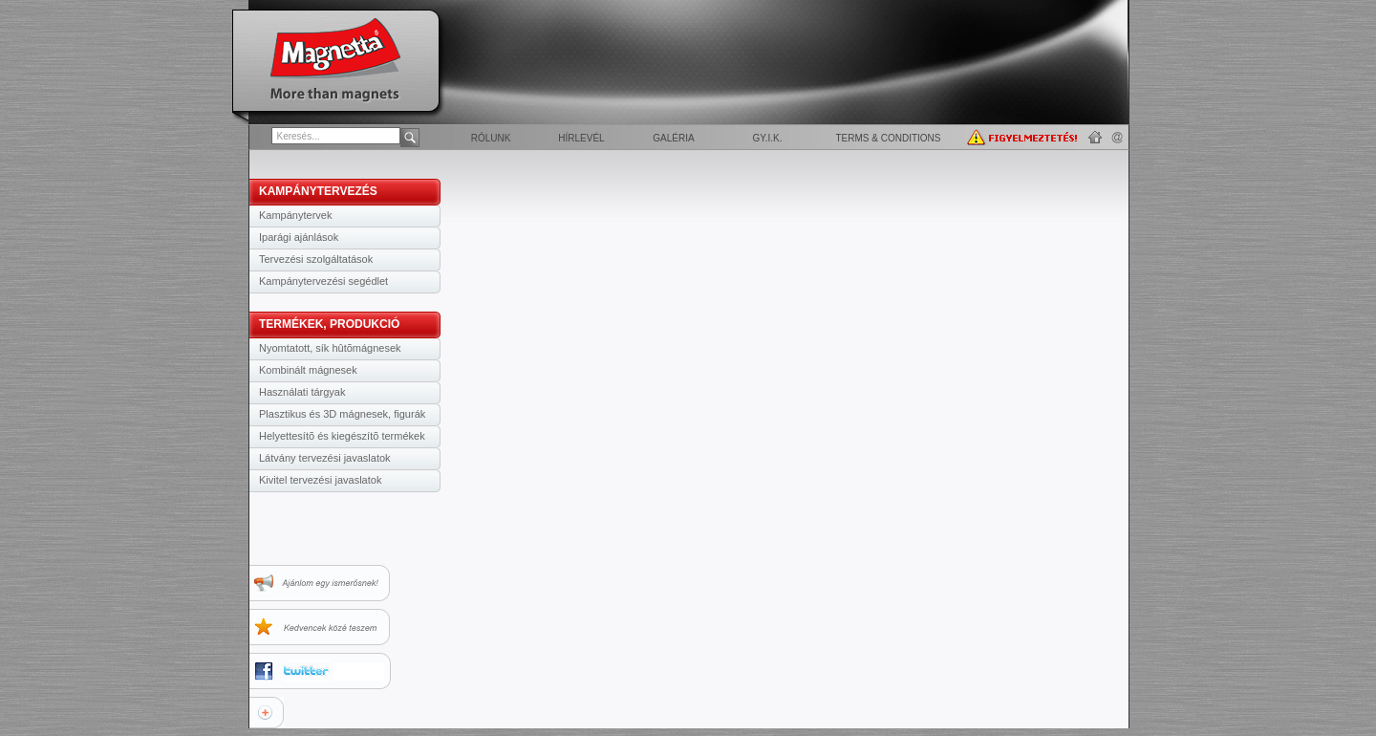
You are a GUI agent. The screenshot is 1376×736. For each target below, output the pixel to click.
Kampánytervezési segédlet (323, 281)
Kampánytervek (295, 215)
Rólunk (491, 138)
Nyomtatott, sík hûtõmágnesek (330, 348)
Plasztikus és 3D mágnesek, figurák (342, 414)
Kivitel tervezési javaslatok (320, 480)
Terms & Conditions (887, 138)
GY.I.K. (768, 138)
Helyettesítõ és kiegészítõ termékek (342, 436)
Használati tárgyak (302, 392)
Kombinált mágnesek (308, 370)
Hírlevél (581, 138)
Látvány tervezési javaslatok (325, 458)
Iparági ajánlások (298, 237)
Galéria (673, 138)
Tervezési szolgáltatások (316, 259)
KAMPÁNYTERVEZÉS (318, 191)
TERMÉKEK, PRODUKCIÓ (329, 324)
